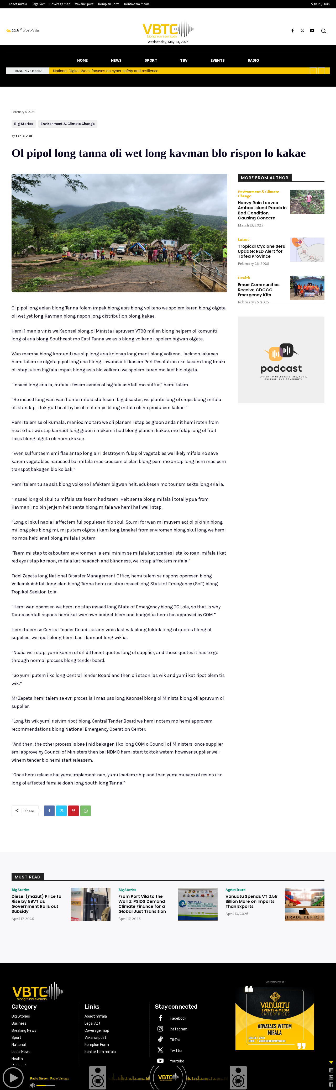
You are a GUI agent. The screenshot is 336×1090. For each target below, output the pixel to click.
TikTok (175, 1040)
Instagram (178, 1029)
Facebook (178, 1018)
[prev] (313, 70)
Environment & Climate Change (67, 124)
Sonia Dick (24, 136)
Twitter (176, 1051)
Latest (243, 240)
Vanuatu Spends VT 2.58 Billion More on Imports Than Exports (251, 901)
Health (244, 278)
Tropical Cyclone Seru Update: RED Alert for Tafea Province (261, 251)
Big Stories (24, 124)
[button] (323, 30)
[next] (321, 70)
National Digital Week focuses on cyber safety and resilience (106, 71)
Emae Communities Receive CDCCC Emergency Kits (259, 290)
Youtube (177, 1061)
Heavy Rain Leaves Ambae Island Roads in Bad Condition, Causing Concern (262, 210)
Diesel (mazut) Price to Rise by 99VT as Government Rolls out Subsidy (36, 904)
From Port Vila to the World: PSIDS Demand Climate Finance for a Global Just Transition (142, 904)
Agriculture (235, 890)
